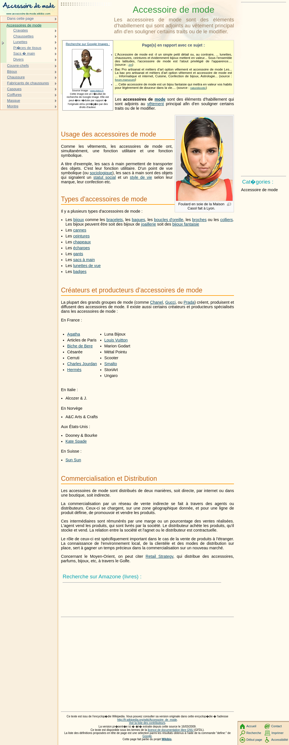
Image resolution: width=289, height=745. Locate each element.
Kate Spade (76, 441)
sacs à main (84, 259)
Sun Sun (73, 460)
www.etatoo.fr (97, 90)
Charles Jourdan (82, 364)
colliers (226, 219)
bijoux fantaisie (185, 224)
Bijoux (12, 71)
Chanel (156, 302)
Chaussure (16, 77)
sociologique (101, 173)
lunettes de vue (87, 265)
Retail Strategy (159, 556)
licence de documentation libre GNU (171, 729)
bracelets (114, 219)
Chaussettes (23, 36)
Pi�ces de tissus (27, 48)
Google (147, 736)
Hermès (74, 369)
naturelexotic (198, 87)
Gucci (170, 302)
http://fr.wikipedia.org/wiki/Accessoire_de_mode (147, 719)
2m (130, 64)
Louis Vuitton (116, 340)
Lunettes (20, 42)
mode (160, 99)
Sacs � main (24, 53)
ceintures (81, 236)
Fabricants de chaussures (28, 83)
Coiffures (14, 94)
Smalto (110, 364)
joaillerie (148, 224)
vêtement (155, 104)
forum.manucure (125, 79)
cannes (79, 230)
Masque (13, 100)
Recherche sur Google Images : (88, 44)
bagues (138, 219)
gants (78, 254)
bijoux (78, 219)
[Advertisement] (86, 18)
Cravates (20, 30)
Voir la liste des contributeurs (147, 722)
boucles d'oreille (168, 219)
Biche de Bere (80, 346)
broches (199, 219)
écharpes (81, 248)
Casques (14, 89)
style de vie (141, 177)
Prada (188, 302)
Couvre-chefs (18, 65)
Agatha (73, 334)
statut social (104, 177)
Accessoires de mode (23, 25)
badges (79, 271)
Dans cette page (20, 18)
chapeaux (82, 242)
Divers (18, 59)
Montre (12, 106)
